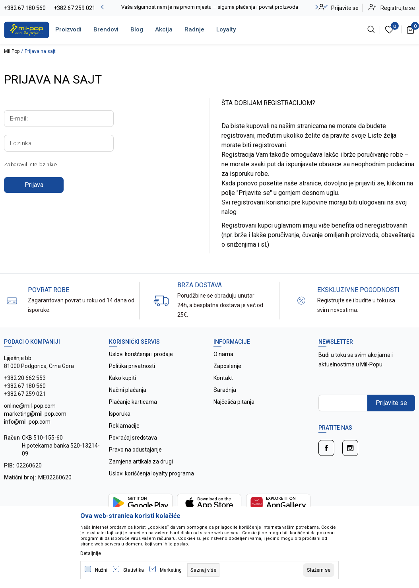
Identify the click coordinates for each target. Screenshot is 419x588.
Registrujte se (397, 8)
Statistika (133, 570)
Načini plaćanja (127, 390)
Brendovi (105, 29)
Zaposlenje (227, 366)
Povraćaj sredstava (133, 437)
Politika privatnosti (132, 366)
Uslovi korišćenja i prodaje (141, 354)
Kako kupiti (122, 378)
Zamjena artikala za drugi (141, 461)
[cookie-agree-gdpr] (318, 570)
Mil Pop (11, 51)
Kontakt (223, 378)
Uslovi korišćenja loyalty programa (151, 473)
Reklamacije (124, 426)
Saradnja (224, 390)
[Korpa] (411, 29)
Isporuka (119, 414)
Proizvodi (68, 29)
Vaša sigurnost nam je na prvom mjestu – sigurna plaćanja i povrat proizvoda (209, 7)
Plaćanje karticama (133, 402)
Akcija (164, 29)
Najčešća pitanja (233, 402)
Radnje (194, 29)
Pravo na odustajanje (135, 449)
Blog (136, 29)
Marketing (171, 570)
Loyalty (226, 29)
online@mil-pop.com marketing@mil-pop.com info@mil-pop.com (35, 414)
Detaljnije (90, 553)
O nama (223, 354)
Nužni (101, 570)
